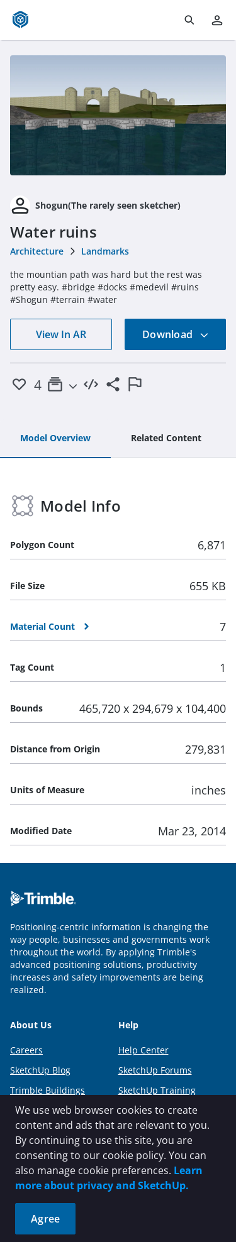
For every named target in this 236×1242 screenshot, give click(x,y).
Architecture (37, 251)
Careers (26, 1050)
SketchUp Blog (40, 1070)
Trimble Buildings (47, 1090)
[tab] (55, 438)
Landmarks (105, 251)
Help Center (143, 1050)
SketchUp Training (157, 1090)
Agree (45, 1219)
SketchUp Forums (155, 1070)
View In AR (61, 334)
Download (175, 334)
